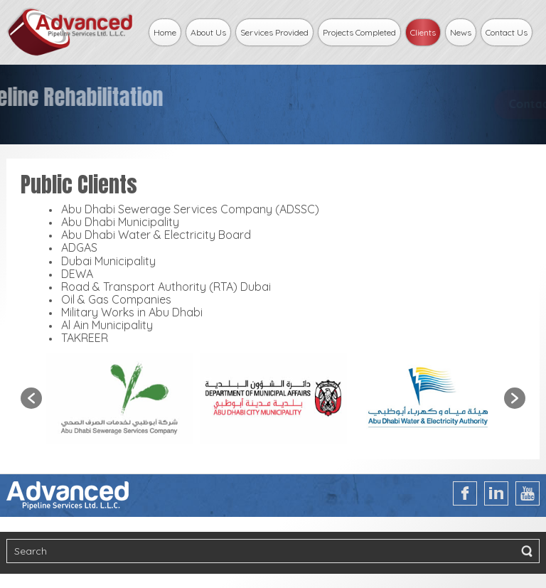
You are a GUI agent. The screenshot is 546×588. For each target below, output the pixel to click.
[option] (119, 398)
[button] (31, 398)
